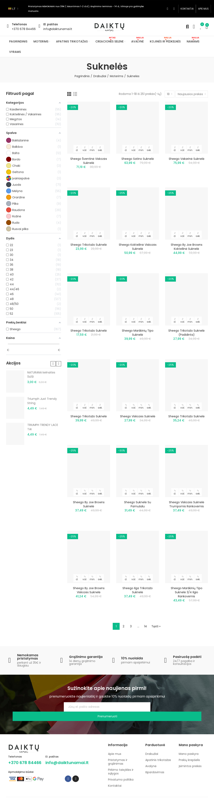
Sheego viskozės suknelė (137, 416)
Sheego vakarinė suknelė (186, 159)
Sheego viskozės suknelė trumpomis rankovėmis (186, 504)
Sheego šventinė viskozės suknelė (88, 161)
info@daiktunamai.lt (57, 29)
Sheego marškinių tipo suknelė (137, 333)
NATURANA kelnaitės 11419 (41, 374)
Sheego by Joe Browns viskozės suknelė (89, 590)
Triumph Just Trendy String (42, 401)
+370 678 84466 (24, 29)
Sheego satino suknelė (137, 159)
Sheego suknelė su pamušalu (137, 504)
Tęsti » (155, 626)
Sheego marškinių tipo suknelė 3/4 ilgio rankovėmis (186, 592)
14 (145, 626)
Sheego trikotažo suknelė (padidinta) (186, 333)
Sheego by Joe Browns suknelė (89, 504)
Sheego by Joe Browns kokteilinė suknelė (186, 247)
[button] (187, 8)
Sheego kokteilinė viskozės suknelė (138, 247)
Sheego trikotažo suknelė (89, 245)
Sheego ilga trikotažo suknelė (137, 590)
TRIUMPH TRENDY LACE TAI (42, 427)
